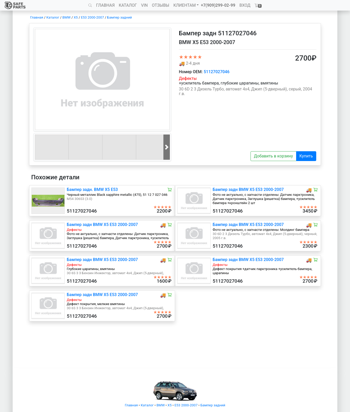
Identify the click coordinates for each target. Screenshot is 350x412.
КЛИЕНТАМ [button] (184, 5)
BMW (66, 17)
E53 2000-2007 (92, 17)
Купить (306, 156)
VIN (144, 5)
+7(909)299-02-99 (218, 5)
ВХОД (245, 5)
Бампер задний (119, 17)
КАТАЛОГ (128, 5)
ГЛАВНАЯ (105, 5)
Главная (36, 17)
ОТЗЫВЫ (160, 5)
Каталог (52, 17)
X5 (76, 17)
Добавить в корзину (273, 156)
